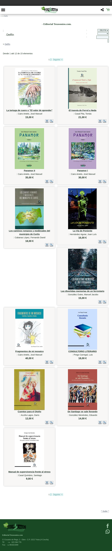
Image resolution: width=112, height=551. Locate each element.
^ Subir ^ (105, 511)
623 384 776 (14, 542)
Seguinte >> (58, 60)
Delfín (6, 16)
